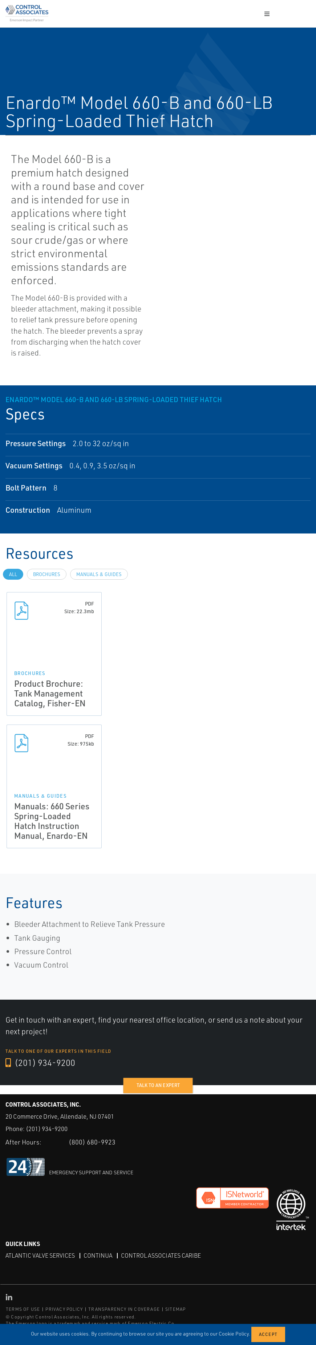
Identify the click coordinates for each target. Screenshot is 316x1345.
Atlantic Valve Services (40, 1255)
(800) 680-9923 (92, 1142)
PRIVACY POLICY (64, 1309)
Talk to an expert (158, 1085)
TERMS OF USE (23, 1309)
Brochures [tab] (46, 574)
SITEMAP (175, 1309)
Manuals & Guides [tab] (99, 574)
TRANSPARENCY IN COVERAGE (124, 1309)
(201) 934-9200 (40, 1062)
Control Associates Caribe (161, 1255)
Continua (98, 1255)
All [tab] (13, 574)
